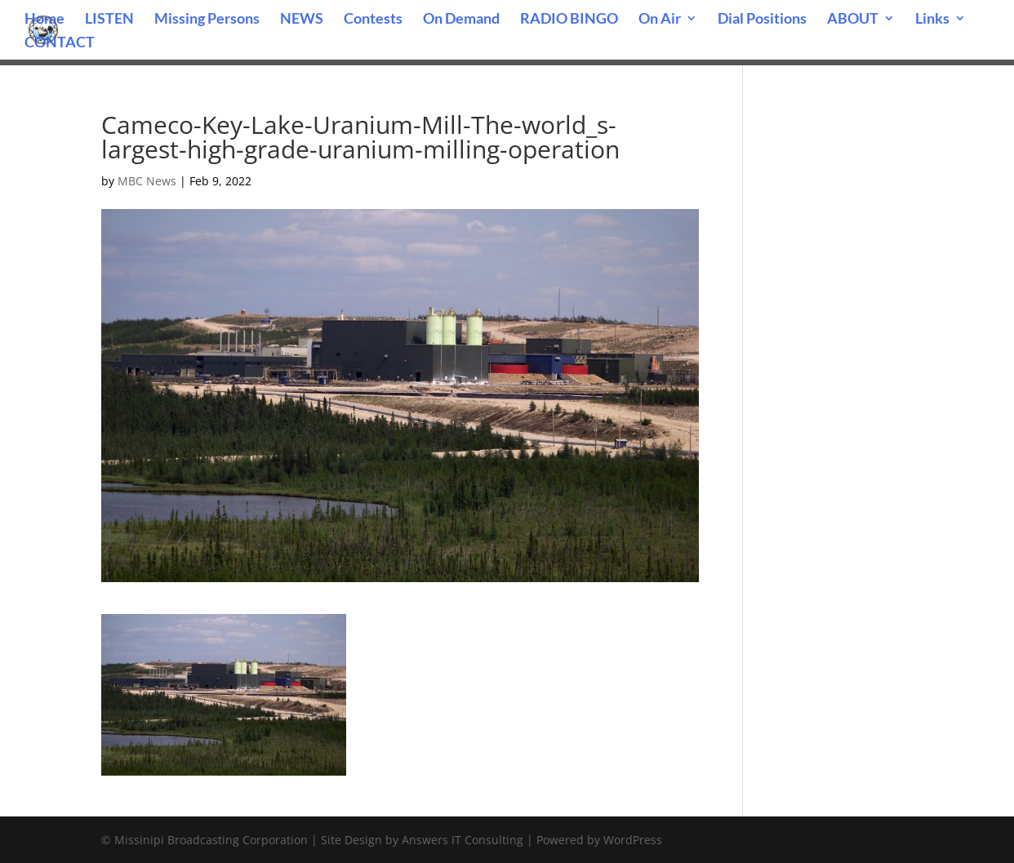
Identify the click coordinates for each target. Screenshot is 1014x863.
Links (932, 19)
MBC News (147, 181)
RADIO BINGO (569, 19)
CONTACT (59, 43)
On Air (659, 19)
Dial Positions (762, 19)
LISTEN (109, 19)
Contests (373, 19)
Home (44, 19)
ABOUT (852, 19)
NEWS (301, 19)
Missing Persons (207, 19)
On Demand (461, 19)
